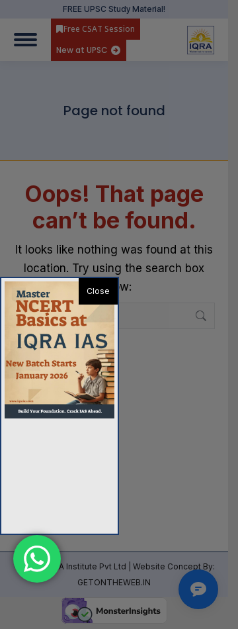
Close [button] (98, 291)
